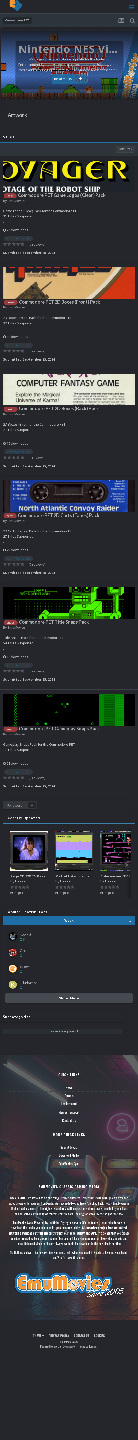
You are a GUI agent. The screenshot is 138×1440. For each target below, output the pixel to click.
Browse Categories (63, 1031)
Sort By (125, 149)
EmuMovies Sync (69, 1163)
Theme (38, 1335)
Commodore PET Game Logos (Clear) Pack (62, 195)
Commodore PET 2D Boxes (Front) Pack (59, 302)
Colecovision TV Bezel (119, 876)
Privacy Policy (59, 1335)
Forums (69, 1095)
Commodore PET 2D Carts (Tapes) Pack (58, 515)
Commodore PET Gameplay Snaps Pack (59, 728)
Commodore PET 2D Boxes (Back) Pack (59, 408)
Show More (69, 998)
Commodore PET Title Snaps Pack (54, 622)
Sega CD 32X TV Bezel (28, 876)
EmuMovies (17, 200)
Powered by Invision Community (57, 1346)
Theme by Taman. (87, 1346)
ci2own (25, 966)
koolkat (20, 881)
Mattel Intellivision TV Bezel (79, 876)
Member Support (69, 1112)
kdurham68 (28, 982)
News (69, 1087)
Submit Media (69, 1147)
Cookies (99, 1335)
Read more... (68, 78)
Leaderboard (69, 1103)
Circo (24, 950)
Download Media (69, 1155)
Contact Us (69, 1120)
